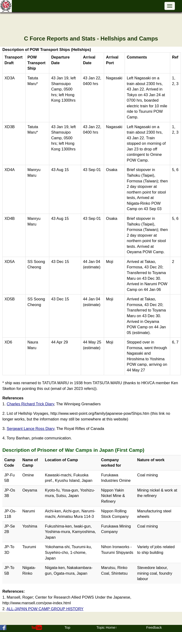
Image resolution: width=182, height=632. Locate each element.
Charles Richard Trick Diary (30, 404)
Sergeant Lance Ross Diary (30, 428)
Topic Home (105, 627)
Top (67, 627)
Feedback (154, 627)
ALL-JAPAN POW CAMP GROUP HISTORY (44, 609)
